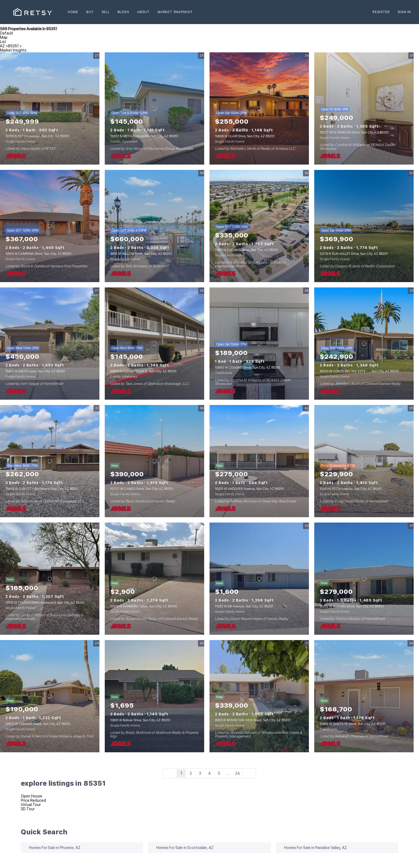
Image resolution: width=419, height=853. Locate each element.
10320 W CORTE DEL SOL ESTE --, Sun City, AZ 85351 (359, 371)
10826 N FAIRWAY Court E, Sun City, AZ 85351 (143, 371)
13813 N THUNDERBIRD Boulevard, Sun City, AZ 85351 (45, 603)
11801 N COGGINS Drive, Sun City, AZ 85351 (246, 250)
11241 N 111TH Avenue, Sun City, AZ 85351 (351, 489)
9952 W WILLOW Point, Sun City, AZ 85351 (141, 254)
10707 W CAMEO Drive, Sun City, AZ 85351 (141, 489)
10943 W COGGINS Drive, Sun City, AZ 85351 (247, 367)
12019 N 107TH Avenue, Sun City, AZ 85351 (37, 136)
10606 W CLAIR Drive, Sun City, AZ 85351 (244, 136)
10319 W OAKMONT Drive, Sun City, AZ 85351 (143, 606)
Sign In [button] (404, 12)
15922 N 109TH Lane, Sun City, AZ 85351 (35, 371)
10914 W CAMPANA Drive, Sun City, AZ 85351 (38, 254)
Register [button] (381, 12)
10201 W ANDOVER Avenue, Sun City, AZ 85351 (249, 489)
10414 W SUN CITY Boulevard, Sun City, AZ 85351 (42, 489)
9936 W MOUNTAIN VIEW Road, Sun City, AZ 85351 (252, 720)
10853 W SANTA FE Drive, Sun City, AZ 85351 (352, 724)
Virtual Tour (31, 805)
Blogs (123, 12)
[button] (32, 12)
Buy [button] (89, 12)
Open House (31, 796)
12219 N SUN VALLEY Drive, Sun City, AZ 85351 (354, 254)
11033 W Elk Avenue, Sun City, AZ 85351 (244, 606)
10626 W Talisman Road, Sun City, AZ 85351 (37, 724)
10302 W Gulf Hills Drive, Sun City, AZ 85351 (351, 606)
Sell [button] (106, 12)
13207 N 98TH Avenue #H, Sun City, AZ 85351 (144, 136)
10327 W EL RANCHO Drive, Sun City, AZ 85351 (354, 132)
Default (6, 33)
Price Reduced (33, 800)
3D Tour (27, 809)
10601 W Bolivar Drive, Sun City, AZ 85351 (140, 720)
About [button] (143, 12)
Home (73, 12)
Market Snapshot (175, 12)
